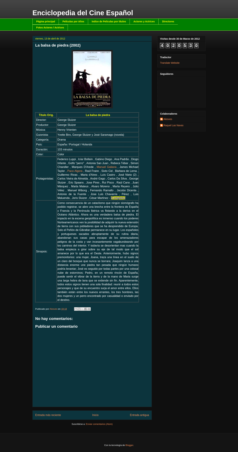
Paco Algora (74, 170)
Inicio (95, 415)
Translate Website (170, 62)
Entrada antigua (139, 415)
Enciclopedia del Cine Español (82, 13)
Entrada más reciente (48, 415)
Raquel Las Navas (173, 125)
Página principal (45, 21)
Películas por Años (73, 21)
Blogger (129, 445)
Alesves (168, 119)
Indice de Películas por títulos (109, 21)
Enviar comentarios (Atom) (99, 424)
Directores (168, 21)
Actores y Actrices (144, 21)
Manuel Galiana (106, 166)
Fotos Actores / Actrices (50, 27)
